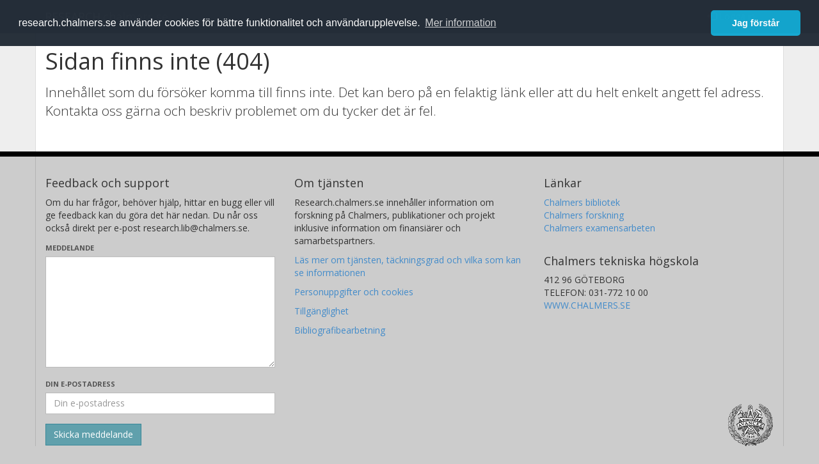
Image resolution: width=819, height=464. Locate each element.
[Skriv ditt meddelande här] (160, 311)
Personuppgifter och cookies (353, 292)
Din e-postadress (80, 384)
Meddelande (69, 247)
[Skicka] (93, 434)
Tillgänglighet (321, 311)
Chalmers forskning (584, 215)
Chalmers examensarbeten (599, 228)
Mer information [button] (460, 22)
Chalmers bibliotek (582, 202)
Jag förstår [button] (755, 23)
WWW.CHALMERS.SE (587, 305)
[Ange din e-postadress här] (160, 403)
